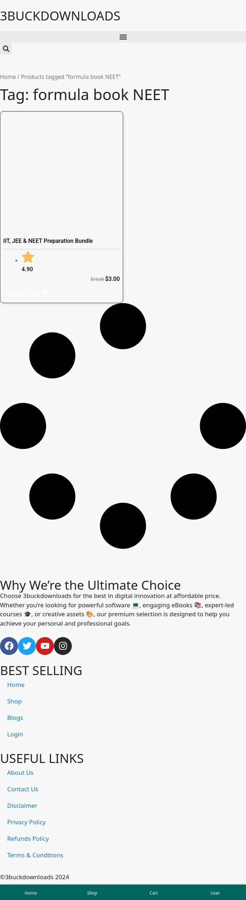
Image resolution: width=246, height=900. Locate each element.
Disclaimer (22, 805)
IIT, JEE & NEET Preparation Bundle (48, 240)
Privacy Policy (26, 822)
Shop (14, 701)
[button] (123, 37)
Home (8, 77)
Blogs (15, 717)
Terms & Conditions (35, 855)
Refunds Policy (28, 838)
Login (15, 734)
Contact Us (22, 789)
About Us (20, 772)
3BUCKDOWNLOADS (60, 15)
